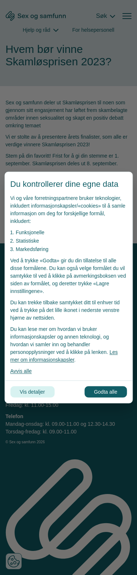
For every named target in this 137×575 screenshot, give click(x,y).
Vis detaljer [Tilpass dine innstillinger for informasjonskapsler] (32, 392)
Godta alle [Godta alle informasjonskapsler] (105, 392)
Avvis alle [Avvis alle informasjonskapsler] (21, 371)
